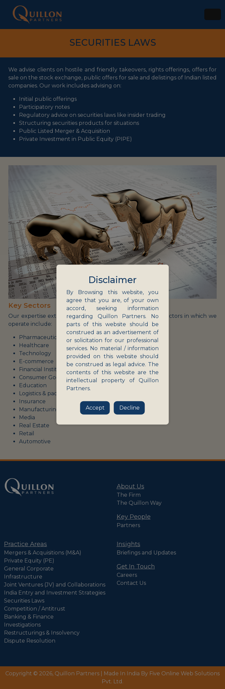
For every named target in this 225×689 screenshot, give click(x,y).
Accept (95, 407)
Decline (129, 407)
